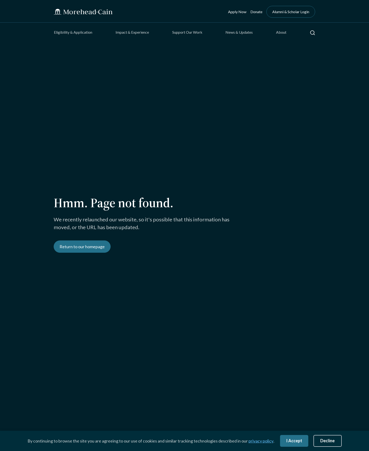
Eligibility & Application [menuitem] (73, 32)
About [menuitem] (281, 32)
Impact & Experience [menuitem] (132, 32)
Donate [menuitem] (256, 11)
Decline (327, 440)
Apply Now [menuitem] (237, 11)
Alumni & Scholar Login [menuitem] (290, 11)
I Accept (294, 440)
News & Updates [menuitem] (239, 32)
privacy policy (261, 440)
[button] (312, 33)
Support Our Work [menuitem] (187, 32)
